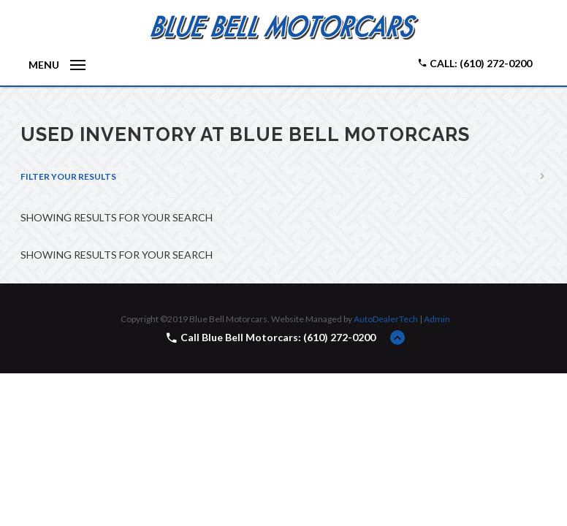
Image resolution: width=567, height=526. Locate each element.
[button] (283, 177)
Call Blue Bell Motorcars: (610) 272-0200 (278, 337)
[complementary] (523, 482)
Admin (437, 318)
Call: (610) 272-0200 (474, 63)
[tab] (283, 177)
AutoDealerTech (386, 318)
